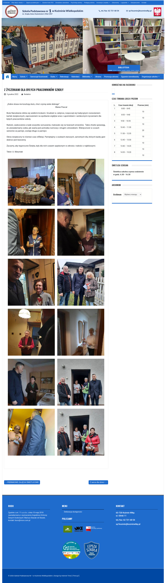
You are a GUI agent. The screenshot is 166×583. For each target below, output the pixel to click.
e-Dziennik (6, 2)
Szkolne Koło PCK (48, 2)
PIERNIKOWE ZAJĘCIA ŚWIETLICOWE (23, 482)
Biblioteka (87, 77)
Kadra (53, 77)
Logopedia (124, 2)
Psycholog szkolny (76, 2)
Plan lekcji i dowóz (17, 2)
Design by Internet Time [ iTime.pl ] (68, 576)
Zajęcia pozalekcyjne (32, 2)
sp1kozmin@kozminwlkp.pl (140, 11)
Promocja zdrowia (111, 77)
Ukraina (98, 77)
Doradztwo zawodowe (62, 2)
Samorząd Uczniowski (38, 77)
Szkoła (23, 77)
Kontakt (144, 2)
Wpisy (14, 77)
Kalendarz (75, 77)
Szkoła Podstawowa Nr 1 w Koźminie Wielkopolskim (33, 576)
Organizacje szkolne (150, 77)
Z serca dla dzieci (97, 482)
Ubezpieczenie (135, 2)
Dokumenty (115, 2)
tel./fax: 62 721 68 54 (110, 11)
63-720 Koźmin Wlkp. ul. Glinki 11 (125, 514)
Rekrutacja (64, 77)
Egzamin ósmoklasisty (130, 77)
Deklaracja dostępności (73, 512)
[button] (89, 46)
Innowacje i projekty (102, 2)
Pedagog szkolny (89, 2)
